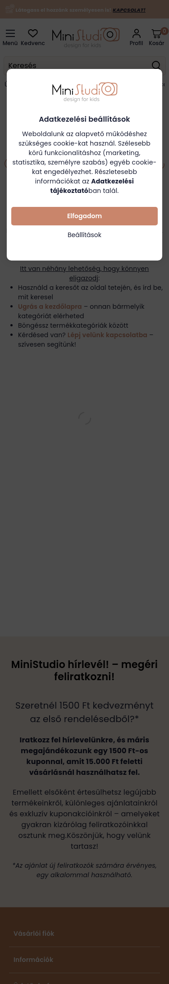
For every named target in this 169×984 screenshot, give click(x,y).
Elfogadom (84, 215)
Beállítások (84, 234)
